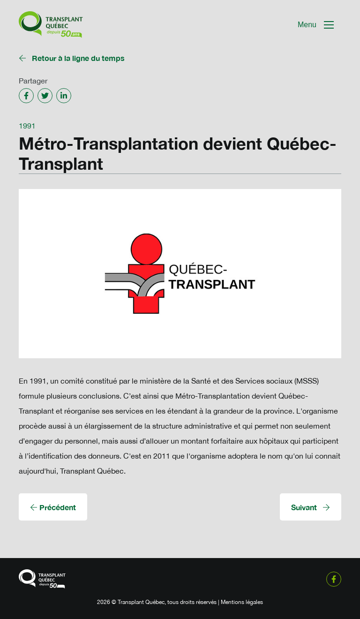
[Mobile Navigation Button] (315, 24)
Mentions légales (242, 601)
